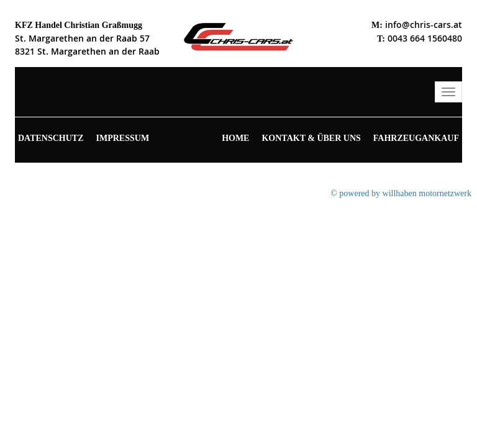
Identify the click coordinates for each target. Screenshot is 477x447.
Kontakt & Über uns (310, 138)
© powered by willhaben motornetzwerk (400, 193)
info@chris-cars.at (423, 24)
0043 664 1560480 (425, 38)
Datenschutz (51, 138)
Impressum (123, 138)
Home (235, 138)
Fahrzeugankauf (416, 138)
